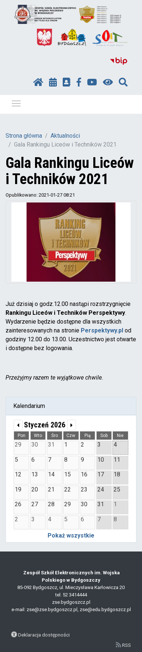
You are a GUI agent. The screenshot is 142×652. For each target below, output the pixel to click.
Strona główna (24, 135)
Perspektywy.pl (102, 330)
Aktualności (65, 135)
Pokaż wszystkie (71, 535)
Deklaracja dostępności (44, 635)
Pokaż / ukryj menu (16, 102)
